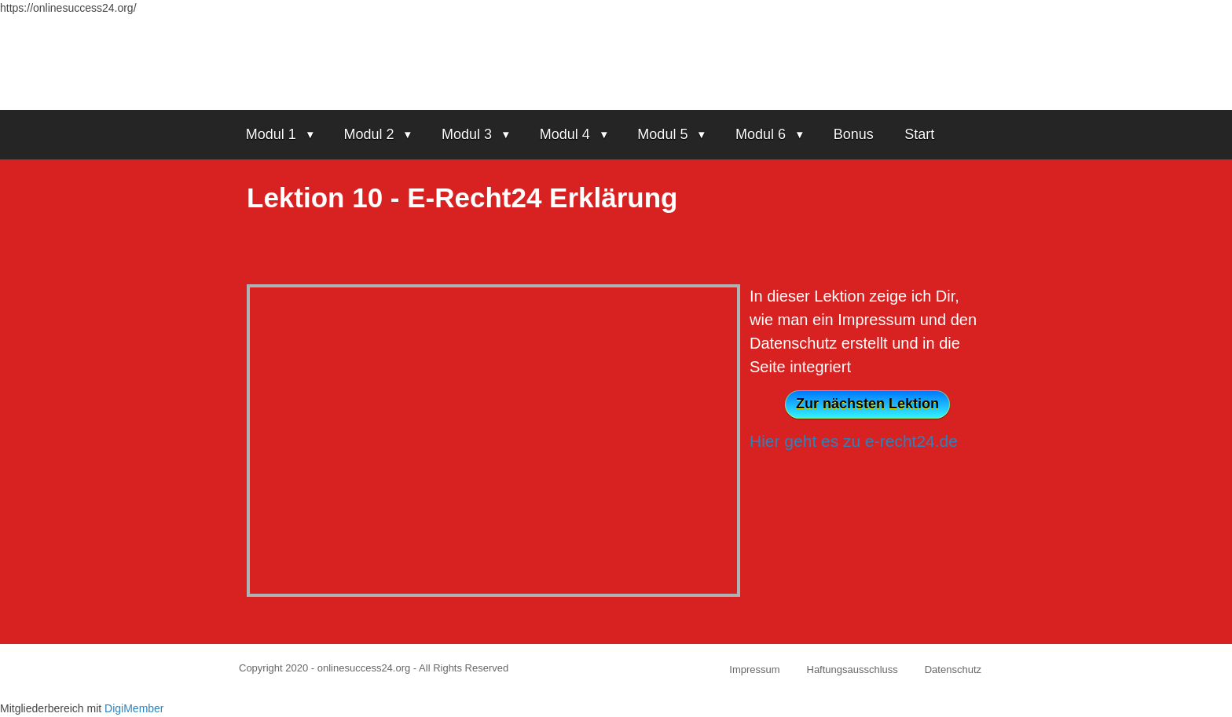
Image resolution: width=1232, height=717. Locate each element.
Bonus (854, 134)
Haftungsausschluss (852, 669)
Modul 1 (271, 134)
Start (919, 134)
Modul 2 (368, 134)
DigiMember (133, 708)
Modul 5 (662, 134)
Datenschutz (953, 669)
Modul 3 (467, 134)
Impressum (754, 669)
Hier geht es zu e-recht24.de (854, 441)
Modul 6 (760, 134)
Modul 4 (565, 134)
